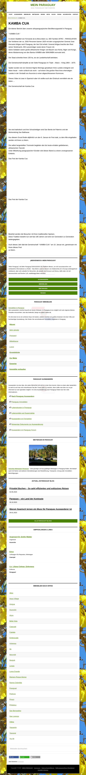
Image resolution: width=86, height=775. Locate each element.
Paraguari (13, 688)
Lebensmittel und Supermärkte (23, 413)
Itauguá (12, 660)
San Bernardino (15, 711)
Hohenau (12, 643)
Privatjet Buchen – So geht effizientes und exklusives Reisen (39, 488)
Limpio (11, 666)
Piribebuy (12, 705)
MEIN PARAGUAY (27, 768)
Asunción (12, 610)
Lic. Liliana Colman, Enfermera (21, 567)
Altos (11, 593)
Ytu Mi (11, 739)
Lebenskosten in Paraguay (22, 408)
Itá (10, 649)
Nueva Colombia (15, 683)
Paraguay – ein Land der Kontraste (26, 499)
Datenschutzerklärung (48, 768)
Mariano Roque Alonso (17, 677)
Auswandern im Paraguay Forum (23, 430)
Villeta (11, 722)
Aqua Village (14, 599)
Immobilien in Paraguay (16, 308)
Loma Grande (14, 671)
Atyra (11, 615)
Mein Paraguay (43, 5)
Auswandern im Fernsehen (21, 419)
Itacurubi (12, 655)
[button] (14, 757)
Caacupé (12, 627)
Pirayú (11, 699)
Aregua (12, 604)
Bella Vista (13, 621)
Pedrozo (12, 694)
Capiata (12, 632)
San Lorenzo (14, 716)
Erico (11, 552)
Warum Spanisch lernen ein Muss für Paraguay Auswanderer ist (40, 509)
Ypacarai (12, 733)
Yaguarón (13, 727)
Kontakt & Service (43, 770)
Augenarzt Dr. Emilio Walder (20, 537)
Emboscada (13, 638)
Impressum (37, 768)
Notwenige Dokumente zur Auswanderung (27, 424)
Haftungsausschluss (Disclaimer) (64, 768)
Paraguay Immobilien (19, 402)
